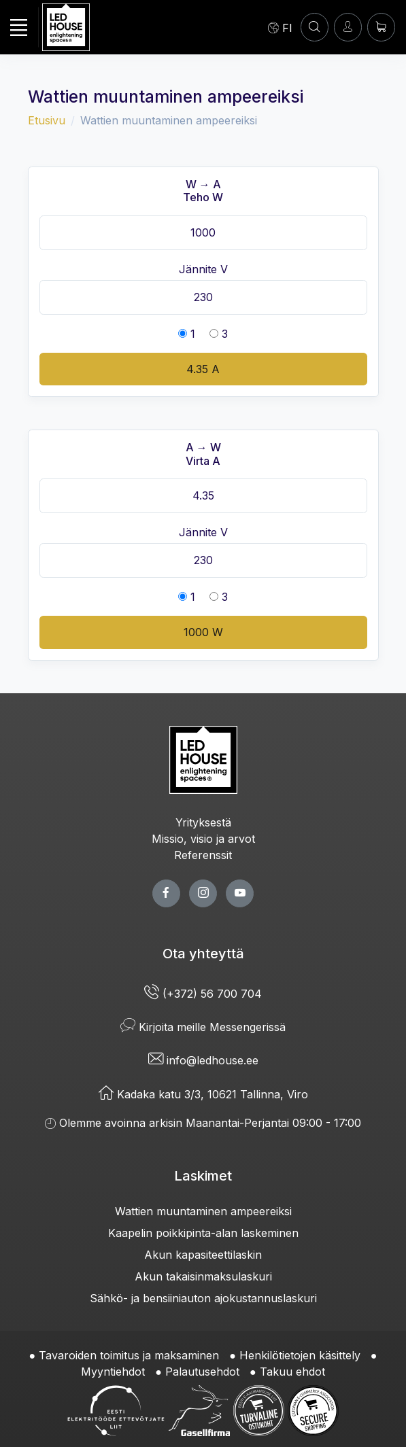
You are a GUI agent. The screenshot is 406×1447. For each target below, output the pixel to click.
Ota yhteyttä (203, 953)
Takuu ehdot (292, 1371)
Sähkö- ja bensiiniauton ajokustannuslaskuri (203, 1298)
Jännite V (203, 269)
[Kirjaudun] (348, 27)
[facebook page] (166, 893)
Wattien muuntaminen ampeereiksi (203, 1211)
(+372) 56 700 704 (203, 993)
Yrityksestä (203, 822)
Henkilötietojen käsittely (299, 1355)
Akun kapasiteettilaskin (203, 1254)
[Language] (280, 27)
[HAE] (314, 27)
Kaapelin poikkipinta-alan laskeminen (203, 1233)
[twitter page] (203, 893)
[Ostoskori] (381, 27)
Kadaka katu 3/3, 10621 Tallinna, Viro (203, 1094)
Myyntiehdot (113, 1371)
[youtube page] (240, 893)
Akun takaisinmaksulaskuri (203, 1276)
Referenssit (203, 855)
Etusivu (46, 120)
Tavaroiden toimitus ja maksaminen (129, 1355)
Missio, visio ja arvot (203, 838)
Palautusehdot (202, 1371)
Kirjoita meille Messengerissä (203, 1027)
